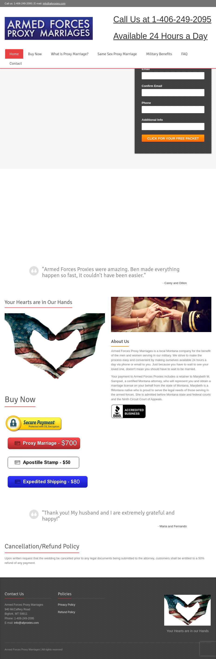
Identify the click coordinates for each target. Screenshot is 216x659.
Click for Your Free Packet (173, 138)
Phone (146, 103)
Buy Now (35, 54)
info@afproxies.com (54, 3)
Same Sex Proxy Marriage (117, 54)
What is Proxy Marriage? (69, 54)
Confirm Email (152, 86)
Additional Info (152, 120)
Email (146, 69)
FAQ (184, 54)
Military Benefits (159, 54)
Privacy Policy (66, 604)
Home (14, 54)
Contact (16, 63)
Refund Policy (66, 612)
